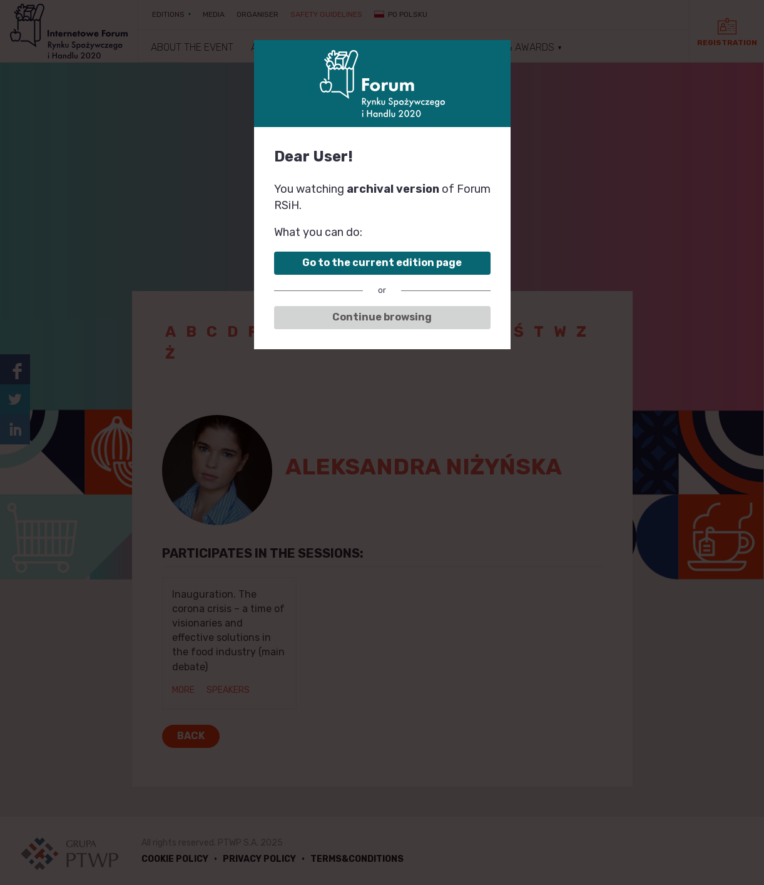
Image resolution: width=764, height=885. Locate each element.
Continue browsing (382, 317)
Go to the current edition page (382, 263)
